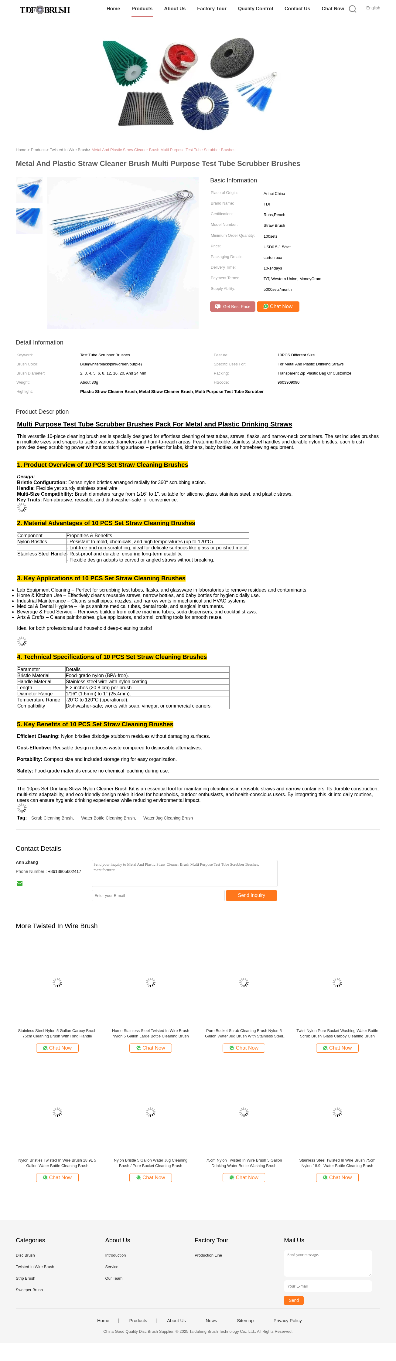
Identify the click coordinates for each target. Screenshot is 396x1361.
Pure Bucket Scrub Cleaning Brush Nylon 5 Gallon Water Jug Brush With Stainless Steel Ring (244, 1033)
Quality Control (255, 8)
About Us (175, 8)
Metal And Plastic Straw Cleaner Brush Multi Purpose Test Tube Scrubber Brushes (163, 150)
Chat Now (333, 8)
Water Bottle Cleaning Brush (108, 818)
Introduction (115, 1255)
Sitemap (245, 1321)
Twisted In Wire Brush (35, 1266)
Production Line (208, 1255)
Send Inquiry (251, 895)
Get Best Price (233, 306)
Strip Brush (25, 1278)
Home (113, 8)
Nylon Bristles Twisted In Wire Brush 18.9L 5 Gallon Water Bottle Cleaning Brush (57, 1163)
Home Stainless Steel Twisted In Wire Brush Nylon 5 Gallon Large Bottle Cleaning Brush (150, 1033)
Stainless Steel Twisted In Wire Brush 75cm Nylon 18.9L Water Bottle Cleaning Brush (337, 1163)
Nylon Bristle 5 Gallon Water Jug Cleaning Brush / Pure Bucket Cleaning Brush (150, 1163)
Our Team (113, 1278)
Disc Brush (25, 1255)
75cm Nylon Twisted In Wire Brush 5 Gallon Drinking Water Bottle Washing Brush (244, 1163)
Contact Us (297, 8)
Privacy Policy (288, 1321)
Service (111, 1266)
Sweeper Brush (29, 1290)
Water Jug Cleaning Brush (168, 818)
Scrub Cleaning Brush (52, 818)
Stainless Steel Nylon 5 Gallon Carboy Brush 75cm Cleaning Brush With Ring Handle (57, 1033)
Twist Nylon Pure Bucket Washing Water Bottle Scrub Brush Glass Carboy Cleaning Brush (337, 1033)
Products (141, 8)
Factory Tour (212, 8)
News (211, 1321)
